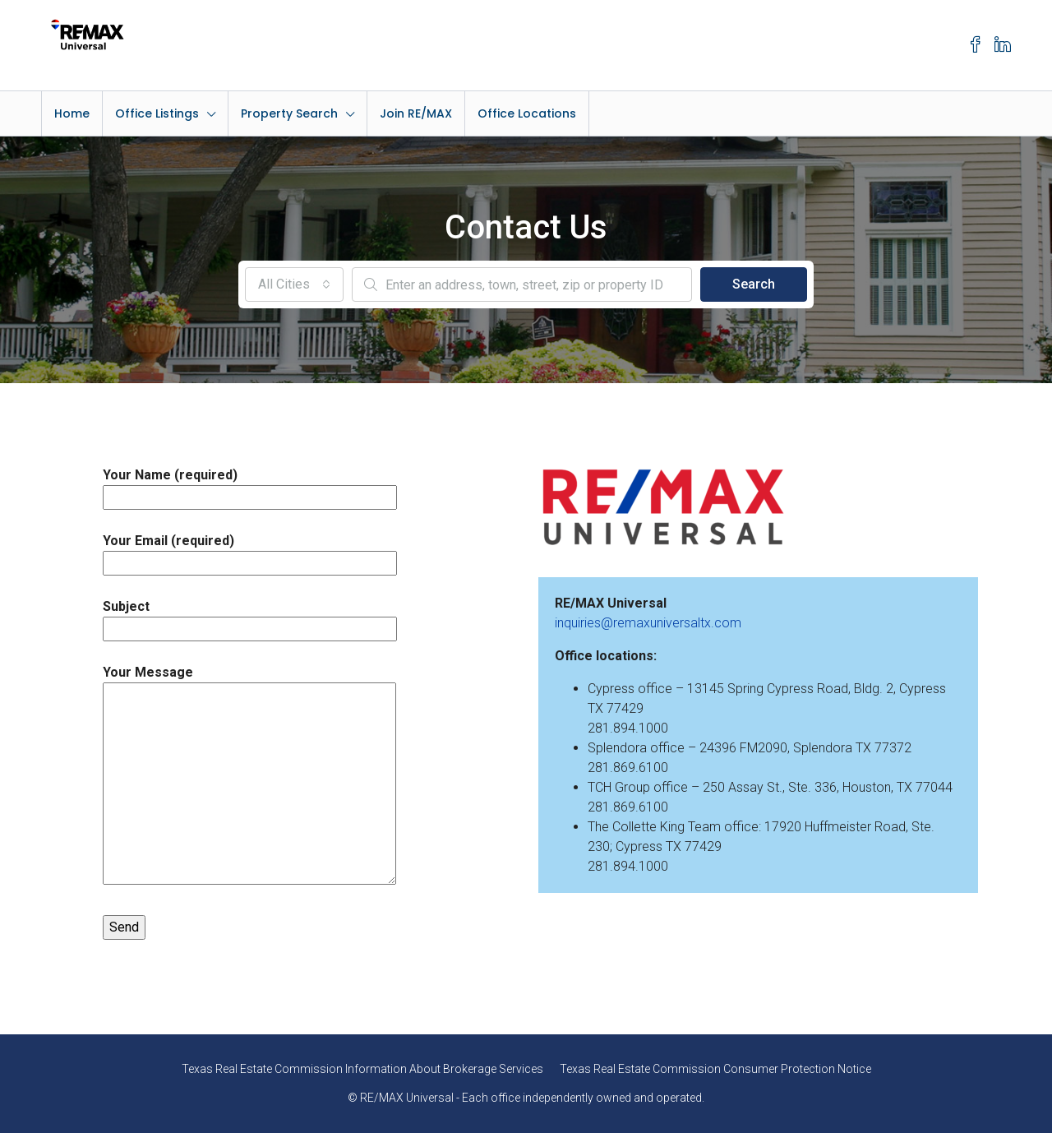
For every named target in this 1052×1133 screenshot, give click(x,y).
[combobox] (294, 284)
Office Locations (527, 113)
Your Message (249, 776)
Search (753, 284)
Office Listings (157, 113)
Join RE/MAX (416, 113)
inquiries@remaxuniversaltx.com (648, 623)
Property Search (289, 113)
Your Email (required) (250, 552)
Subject (250, 617)
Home (72, 113)
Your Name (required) (250, 486)
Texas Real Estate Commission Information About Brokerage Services (362, 1068)
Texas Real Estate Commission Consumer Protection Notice (715, 1068)
